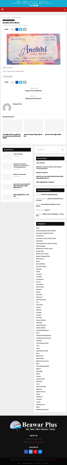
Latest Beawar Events (42, 351)
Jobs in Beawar (18, 154)
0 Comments (24, 25)
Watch (38, 407)
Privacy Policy (37, 463)
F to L (4, 20)
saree (37, 384)
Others (38, 374)
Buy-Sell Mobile (40, 264)
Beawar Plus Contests (42, 253)
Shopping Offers (26, 3)
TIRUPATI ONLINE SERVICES (49, 194)
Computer (39, 276)
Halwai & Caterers (41, 325)
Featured (38, 310)
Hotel (37, 333)
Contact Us (48, 3)
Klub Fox (47, 210)
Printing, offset (40, 379)
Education (39, 289)
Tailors (38, 394)
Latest (13, 20)
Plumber (38, 376)
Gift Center (39, 322)
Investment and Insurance (43, 338)
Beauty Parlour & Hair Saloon (44, 248)
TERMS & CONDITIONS (27, 463)
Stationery (39, 389)
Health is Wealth (40, 328)
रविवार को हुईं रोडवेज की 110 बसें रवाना (45, 182)
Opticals (38, 368)
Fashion (38, 307)
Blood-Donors (40, 259)
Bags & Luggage (40, 246)
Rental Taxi (39, 381)
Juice (37, 345)
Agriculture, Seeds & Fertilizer (44, 233)
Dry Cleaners (39, 284)
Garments (8, 20)
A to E (37, 228)
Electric (38, 292)
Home (19, 463)
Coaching (39, 274)
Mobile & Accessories (42, 361)
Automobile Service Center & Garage (46, 243)
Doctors (38, 282)
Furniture (38, 315)
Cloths (38, 271)
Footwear (39, 312)
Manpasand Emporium (33, 98)
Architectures (40, 235)
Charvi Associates (51, 459)
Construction (40, 279)
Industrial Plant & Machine (43, 335)
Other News (39, 371)
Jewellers (39, 340)
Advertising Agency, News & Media (46, 230)
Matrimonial (39, 356)
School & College (41, 386)
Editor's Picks (40, 287)
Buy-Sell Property (41, 266)
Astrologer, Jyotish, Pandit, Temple (46, 238)
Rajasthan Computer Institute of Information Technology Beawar (21, 165)
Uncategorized (40, 404)
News (37, 363)
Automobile (39, 241)
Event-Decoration (41, 299)
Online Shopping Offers (42, 366)
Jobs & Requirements (38, 3)
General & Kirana (41, 320)
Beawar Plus (7, 25)
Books (38, 261)
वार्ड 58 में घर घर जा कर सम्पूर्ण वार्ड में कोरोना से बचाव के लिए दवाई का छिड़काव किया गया (21, 186)
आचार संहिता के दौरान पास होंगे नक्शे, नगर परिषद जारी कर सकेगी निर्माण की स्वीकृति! (12, 136)
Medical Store (40, 358)
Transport (39, 399)
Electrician (39, 294)
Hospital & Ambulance (42, 330)
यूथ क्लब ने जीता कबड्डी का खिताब (53, 134)
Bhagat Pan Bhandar (19, 174)
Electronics (39, 297)
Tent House (39, 396)
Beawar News (16, 3)
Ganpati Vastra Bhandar (33, 90)
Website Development (42, 409)
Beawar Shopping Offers (43, 256)
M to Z (38, 353)
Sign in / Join (43, 1)
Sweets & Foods (40, 391)
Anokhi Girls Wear (7, 76)
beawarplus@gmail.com (36, 442)
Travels (38, 402)
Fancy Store (39, 304)
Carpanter (39, 269)
